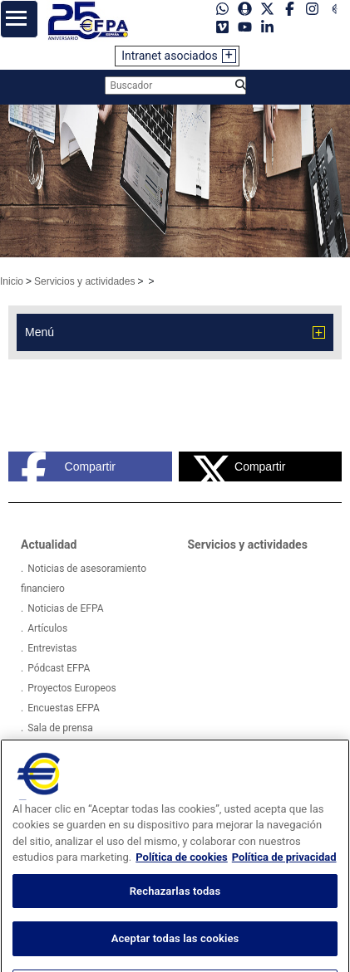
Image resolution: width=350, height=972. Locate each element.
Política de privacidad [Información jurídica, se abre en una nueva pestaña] (284, 872)
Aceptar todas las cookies (175, 953)
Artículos (47, 628)
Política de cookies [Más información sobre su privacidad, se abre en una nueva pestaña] (182, 872)
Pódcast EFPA (58, 668)
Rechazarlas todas (175, 906)
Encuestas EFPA (63, 708)
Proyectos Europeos (71, 688)
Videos (42, 748)
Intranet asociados (169, 55)
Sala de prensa (60, 728)
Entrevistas (51, 648)
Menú (39, 332)
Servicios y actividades (84, 281)
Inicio (11, 281)
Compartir (68, 466)
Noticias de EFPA (65, 608)
